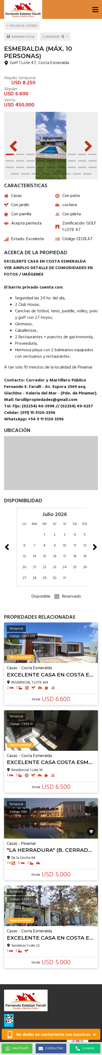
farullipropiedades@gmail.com (29, 992)
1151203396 (15, 986)
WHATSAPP (17, 1048)
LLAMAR (85, 1048)
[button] (95, 9)
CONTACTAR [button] (51, 1048)
